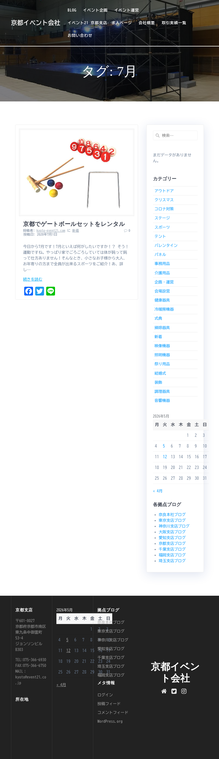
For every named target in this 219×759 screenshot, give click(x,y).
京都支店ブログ (172, 543)
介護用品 (162, 273)
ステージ (162, 218)
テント (160, 236)
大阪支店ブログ (172, 532)
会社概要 (147, 23)
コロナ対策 (164, 209)
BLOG (72, 10)
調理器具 (162, 391)
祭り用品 (162, 364)
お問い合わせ (80, 35)
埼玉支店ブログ (172, 561)
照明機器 (162, 355)
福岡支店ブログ (172, 555)
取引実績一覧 (173, 23)
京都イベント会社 (35, 23)
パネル (160, 254)
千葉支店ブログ (172, 549)
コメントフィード (112, 712)
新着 (75, 230)
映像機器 (162, 346)
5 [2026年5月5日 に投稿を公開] (164, 446)
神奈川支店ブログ (174, 526)
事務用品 (162, 264)
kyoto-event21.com (51, 230)
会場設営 (162, 291)
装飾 (158, 382)
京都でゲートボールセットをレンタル (74, 224)
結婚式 (160, 373)
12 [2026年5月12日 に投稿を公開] (165, 457)
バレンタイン (165, 245)
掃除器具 (162, 328)
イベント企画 (95, 10)
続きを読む (32, 279)
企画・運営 (164, 282)
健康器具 (162, 300)
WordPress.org (109, 721)
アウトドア (164, 191)
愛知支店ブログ (172, 538)
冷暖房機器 (164, 309)
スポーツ (162, 227)
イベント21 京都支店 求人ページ (100, 23)
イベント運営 (126, 10)
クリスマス (164, 200)
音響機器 (162, 400)
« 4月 (158, 491)
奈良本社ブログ (172, 515)
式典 (158, 318)
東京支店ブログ (172, 520)
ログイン (105, 695)
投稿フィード (109, 704)
